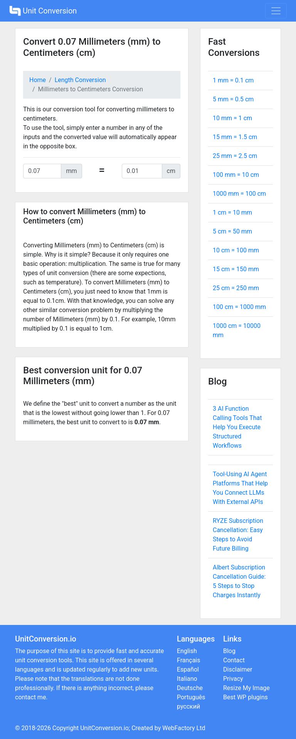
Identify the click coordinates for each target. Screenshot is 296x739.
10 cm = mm (236, 250)
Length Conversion (80, 80)
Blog (229, 651)
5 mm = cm (233, 99)
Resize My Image (246, 688)
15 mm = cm (235, 137)
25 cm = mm (236, 288)
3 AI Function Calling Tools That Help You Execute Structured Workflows (237, 427)
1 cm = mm (232, 212)
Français (188, 660)
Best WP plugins (245, 697)
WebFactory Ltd (183, 728)
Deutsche (190, 688)
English (187, 651)
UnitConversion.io (104, 728)
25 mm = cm (235, 156)
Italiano (187, 678)
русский (188, 706)
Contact (234, 660)
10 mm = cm (232, 118)
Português (191, 697)
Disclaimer (237, 669)
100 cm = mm (239, 307)
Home (37, 80)
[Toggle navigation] (276, 10)
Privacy (233, 678)
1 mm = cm (233, 80)
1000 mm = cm (239, 193)
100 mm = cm (236, 174)
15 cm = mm (236, 269)
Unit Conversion (43, 11)
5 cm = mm (232, 231)
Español (188, 669)
